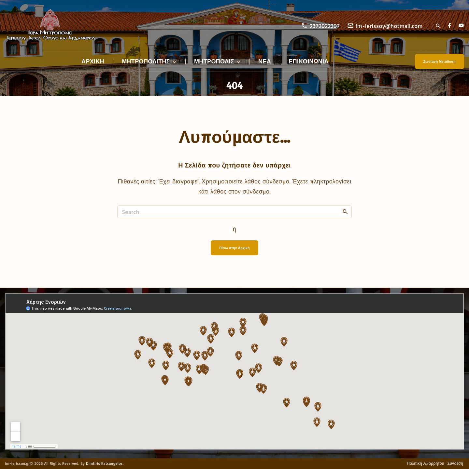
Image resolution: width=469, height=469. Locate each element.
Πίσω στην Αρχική (234, 248)
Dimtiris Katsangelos (104, 463)
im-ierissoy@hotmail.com (389, 25)
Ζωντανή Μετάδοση (439, 61)
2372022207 (325, 25)
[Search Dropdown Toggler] (438, 26)
